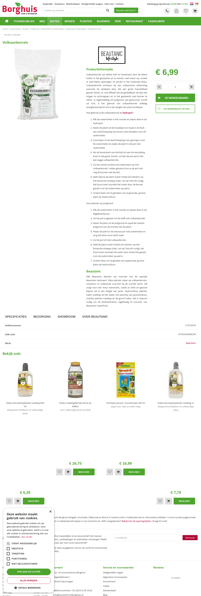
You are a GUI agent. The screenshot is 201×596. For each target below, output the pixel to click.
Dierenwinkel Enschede (112, 566)
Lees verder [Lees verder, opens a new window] (26, 536)
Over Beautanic (95, 316)
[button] (29, 587)
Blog (105, 521)
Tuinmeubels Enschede (62, 566)
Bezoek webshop (126, 10)
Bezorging (42, 316)
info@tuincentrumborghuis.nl (68, 521)
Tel (167, 11)
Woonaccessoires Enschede (64, 573)
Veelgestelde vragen (113, 499)
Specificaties (16, 316)
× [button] (50, 511)
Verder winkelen (12, 34)
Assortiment (109, 508)
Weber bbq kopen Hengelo (114, 570)
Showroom (66, 316)
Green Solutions (101, 590)
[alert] (28, 550)
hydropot (127, 112)
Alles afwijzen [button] (28, 580)
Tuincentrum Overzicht (119, 590)
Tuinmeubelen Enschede (63, 570)
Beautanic (191, 343)
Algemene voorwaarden (115, 504)
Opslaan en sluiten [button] (28, 571)
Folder (106, 513)
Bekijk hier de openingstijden (136, 448)
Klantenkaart (109, 517)
